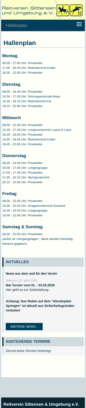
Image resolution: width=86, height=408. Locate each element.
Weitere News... (24, 326)
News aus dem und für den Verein (31, 273)
